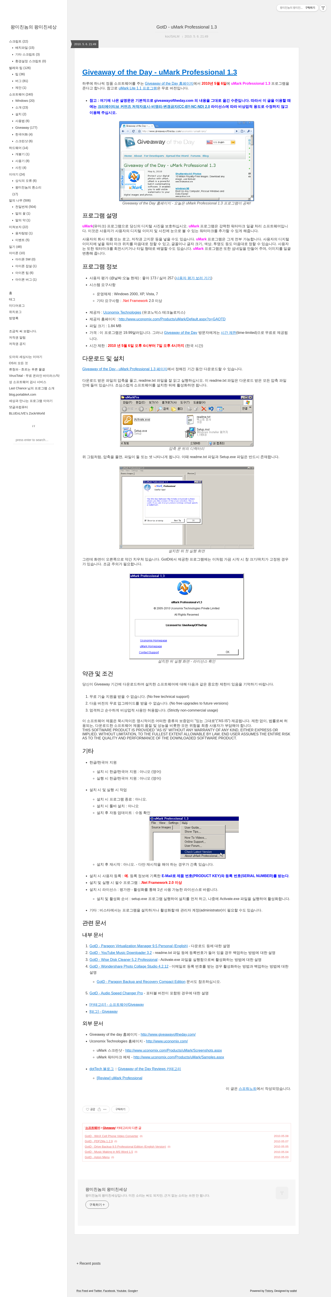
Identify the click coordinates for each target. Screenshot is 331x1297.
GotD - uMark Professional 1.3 (187, 26)
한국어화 (23, 134)
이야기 (17, 174)
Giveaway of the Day (180, 333)
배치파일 (24, 47)
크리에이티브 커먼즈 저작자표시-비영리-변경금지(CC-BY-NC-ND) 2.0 (154, 107)
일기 (15, 246)
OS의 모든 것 (18, 363)
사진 (20, 167)
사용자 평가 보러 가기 (193, 278)
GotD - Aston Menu (97, 1157)
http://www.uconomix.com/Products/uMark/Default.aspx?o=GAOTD (172, 319)
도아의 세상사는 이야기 (25, 357)
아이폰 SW (24, 259)
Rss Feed (82, 1291)
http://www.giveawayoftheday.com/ (168, 1034)
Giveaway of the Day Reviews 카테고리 (149, 1069)
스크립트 (18, 41)
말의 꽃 (22, 213)
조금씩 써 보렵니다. (23, 331)
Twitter (98, 1291)
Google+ (133, 1291)
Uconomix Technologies (122, 312)
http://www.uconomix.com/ (167, 1041)
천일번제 (25, 206)
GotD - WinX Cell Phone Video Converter (111, 1136)
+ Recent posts (88, 1263)
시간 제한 (228, 333)
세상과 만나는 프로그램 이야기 (31, 401)
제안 (20, 87)
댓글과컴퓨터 (18, 407)
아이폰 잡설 (25, 266)
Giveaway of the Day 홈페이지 (169, 83)
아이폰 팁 (24, 273)
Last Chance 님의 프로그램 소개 (31, 388)
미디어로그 (17, 305)
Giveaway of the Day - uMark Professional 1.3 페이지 (124, 369)
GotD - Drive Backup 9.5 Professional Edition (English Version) (125, 1146)
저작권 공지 (17, 344)
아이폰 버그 (25, 279)
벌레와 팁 (20, 68)
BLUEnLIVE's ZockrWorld (27, 413)
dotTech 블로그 (101, 1069)
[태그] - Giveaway (103, 1011)
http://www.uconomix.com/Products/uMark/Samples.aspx (179, 1057)
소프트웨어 (21, 94)
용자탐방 (23, 233)
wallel (293, 1291)
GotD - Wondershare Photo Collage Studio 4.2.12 (128, 966)
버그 (21, 81)
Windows (24, 100)
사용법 (21, 121)
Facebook (109, 1291)
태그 (12, 299)
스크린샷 (23, 141)
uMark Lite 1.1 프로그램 (138, 88)
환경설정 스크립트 (30, 61)
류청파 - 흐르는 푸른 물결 (27, 369)
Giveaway (25, 127)
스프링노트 (248, 1089)
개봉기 (21, 154)
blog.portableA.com (22, 394)
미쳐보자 (18, 227)
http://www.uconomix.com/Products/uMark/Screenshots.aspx (173, 1050)
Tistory (269, 1291)
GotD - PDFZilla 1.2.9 (99, 1141)
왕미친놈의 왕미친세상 (34, 26)
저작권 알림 (17, 337)
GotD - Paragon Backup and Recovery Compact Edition (141, 982)
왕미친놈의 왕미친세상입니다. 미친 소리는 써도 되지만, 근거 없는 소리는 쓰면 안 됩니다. (147, 1195)
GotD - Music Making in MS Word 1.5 (109, 1151)
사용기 (21, 161)
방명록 (13, 318)
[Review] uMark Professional (119, 1078)
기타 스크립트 (27, 54)
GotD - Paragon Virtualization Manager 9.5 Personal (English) (138, 946)
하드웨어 (18, 148)
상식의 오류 (25, 180)
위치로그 (15, 312)
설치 (20, 114)
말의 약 (22, 220)
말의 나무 (20, 200)
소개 (21, 107)
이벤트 (21, 240)
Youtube (121, 1291)
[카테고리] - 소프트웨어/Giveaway (116, 1005)
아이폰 (17, 253)
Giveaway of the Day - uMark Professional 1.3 (159, 72)
